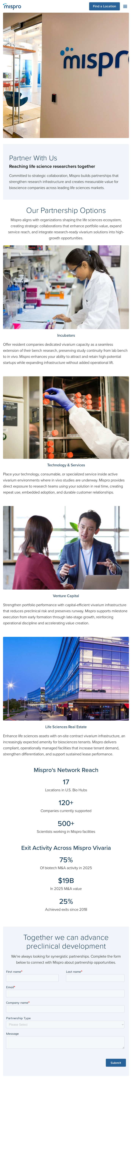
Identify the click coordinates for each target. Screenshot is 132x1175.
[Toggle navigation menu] (125, 6)
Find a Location (104, 6)
